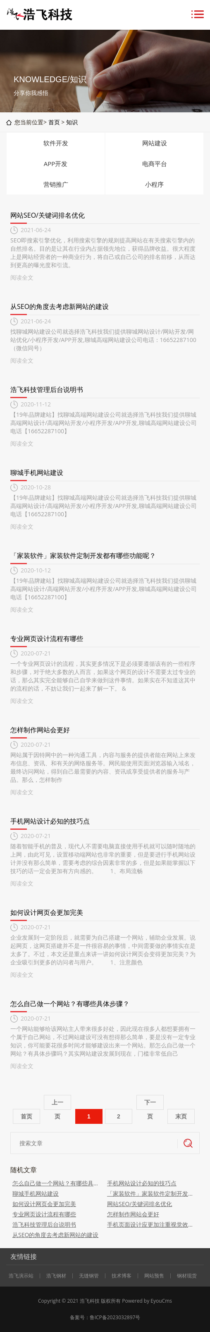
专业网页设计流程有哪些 (46, 638)
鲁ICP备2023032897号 (115, 1317)
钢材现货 (187, 1275)
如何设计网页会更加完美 (46, 912)
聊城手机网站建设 (36, 472)
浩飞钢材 (56, 1275)
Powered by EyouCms (146, 1300)
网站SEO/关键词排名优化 (47, 215)
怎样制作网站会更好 (40, 729)
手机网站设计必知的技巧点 (50, 821)
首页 (54, 122)
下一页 (150, 1104)
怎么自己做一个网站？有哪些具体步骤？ (69, 1003)
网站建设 (154, 143)
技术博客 (121, 1275)
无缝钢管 (89, 1275)
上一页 (57, 1104)
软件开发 (55, 143)
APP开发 (56, 163)
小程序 (154, 184)
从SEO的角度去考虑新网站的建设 (59, 306)
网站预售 (154, 1275)
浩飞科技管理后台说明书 (46, 389)
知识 (72, 122)
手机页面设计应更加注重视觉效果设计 (152, 1224)
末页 (181, 1116)
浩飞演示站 (21, 1275)
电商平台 (154, 163)
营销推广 (55, 184)
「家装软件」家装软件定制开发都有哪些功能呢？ (83, 555)
